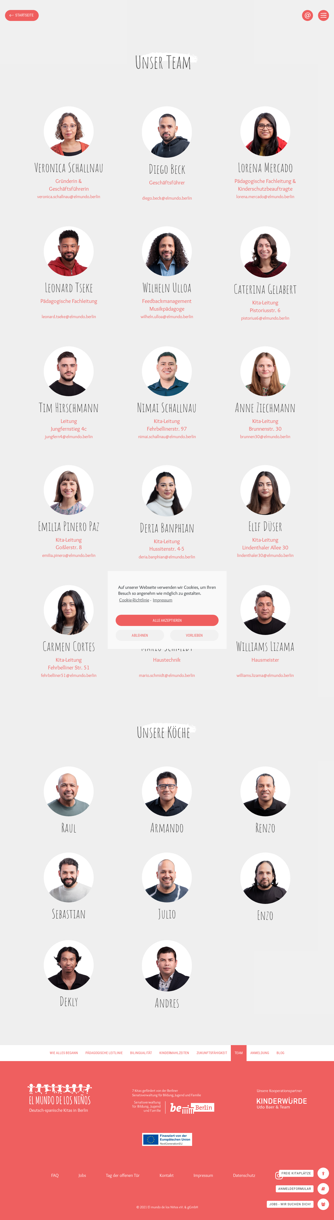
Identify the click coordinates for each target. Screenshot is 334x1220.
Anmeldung (259, 1053)
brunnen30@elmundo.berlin (265, 436)
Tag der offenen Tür (123, 1175)
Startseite (24, 15)
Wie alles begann (64, 1053)
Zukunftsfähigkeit (212, 1053)
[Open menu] (323, 15)
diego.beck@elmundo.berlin (167, 198)
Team (239, 1053)
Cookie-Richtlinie (134, 600)
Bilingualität (141, 1053)
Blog (280, 1053)
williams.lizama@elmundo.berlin (265, 675)
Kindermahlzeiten (174, 1053)
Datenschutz (244, 1175)
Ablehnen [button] (140, 635)
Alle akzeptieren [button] (167, 620)
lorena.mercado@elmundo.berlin (265, 196)
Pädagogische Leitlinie (104, 1053)
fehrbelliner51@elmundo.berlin (68, 675)
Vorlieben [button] (194, 635)
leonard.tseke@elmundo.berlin (69, 316)
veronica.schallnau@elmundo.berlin (68, 196)
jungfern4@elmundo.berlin (69, 436)
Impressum (203, 1175)
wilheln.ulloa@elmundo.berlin (167, 316)
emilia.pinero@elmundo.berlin (68, 555)
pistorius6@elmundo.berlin (265, 318)
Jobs (82, 1175)
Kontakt (167, 1175)
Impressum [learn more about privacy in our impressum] (162, 600)
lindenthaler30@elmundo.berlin (265, 555)
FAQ (55, 1175)
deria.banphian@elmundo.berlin (167, 557)
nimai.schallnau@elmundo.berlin (167, 436)
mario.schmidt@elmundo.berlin (167, 675)
